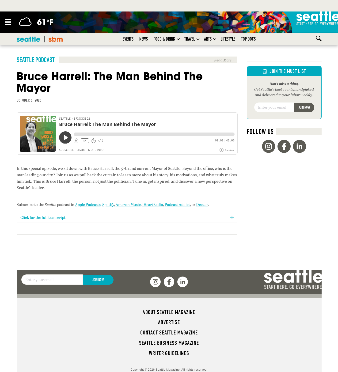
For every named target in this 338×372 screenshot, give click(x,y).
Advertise (169, 322)
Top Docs (248, 39)
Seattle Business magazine (169, 343)
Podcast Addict (177, 204)
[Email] (274, 107)
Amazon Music (128, 204)
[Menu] (8, 22)
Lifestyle (228, 39)
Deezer (202, 204)
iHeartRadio (152, 204)
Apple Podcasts (88, 204)
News (143, 39)
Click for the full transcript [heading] (42, 217)
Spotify (108, 204)
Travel (189, 39)
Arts (208, 39)
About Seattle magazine (169, 312)
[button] (178, 39)
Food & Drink (164, 39)
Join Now (304, 107)
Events (128, 39)
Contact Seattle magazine (169, 332)
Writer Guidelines (169, 353)
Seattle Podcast (36, 60)
